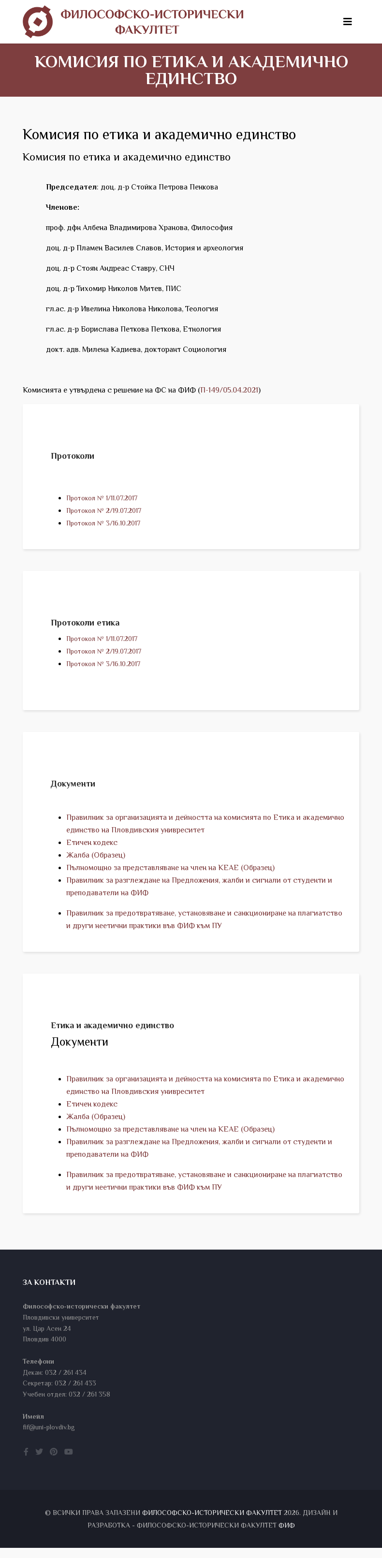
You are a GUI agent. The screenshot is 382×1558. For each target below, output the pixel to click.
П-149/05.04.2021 (229, 390)
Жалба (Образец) (95, 860)
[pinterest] (54, 1462)
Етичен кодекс (92, 847)
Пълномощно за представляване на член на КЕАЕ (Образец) (170, 872)
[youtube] (68, 1462)
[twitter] (39, 1462)
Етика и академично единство (112, 1032)
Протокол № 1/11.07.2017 (101, 498)
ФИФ (287, 1535)
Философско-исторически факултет (212, 1523)
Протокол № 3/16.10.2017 (103, 523)
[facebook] (26, 1462)
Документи (73, 788)
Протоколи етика (85, 625)
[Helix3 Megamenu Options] (347, 22)
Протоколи (72, 456)
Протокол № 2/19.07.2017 (103, 510)
